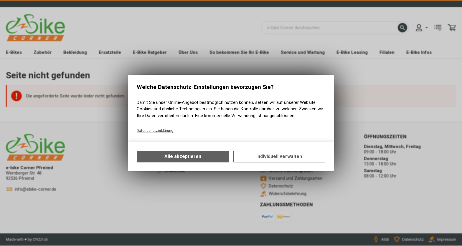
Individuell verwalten (279, 156)
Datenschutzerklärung (155, 130)
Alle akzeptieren (182, 156)
